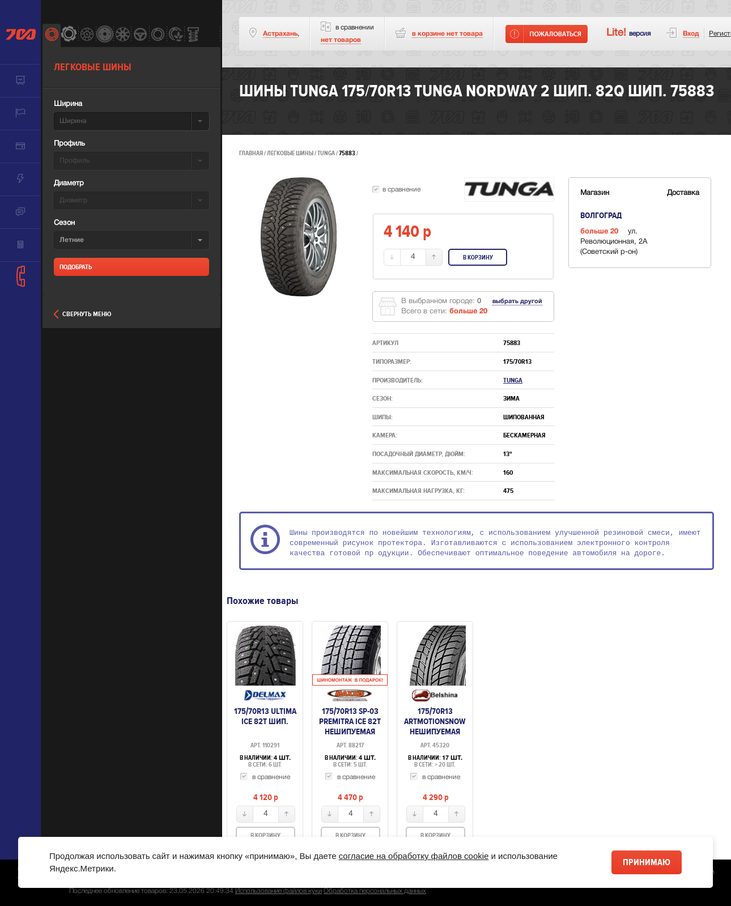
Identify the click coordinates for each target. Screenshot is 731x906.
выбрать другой (517, 301)
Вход (691, 34)
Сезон (64, 223)
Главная (251, 153)
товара (447, 34)
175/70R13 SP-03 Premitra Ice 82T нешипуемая (350, 721)
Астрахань (280, 34)
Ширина (68, 104)
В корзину (478, 257)
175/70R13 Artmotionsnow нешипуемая (435, 721)
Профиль (69, 144)
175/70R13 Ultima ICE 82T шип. (265, 716)
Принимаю (646, 862)
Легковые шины (290, 153)
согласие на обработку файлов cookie (414, 856)
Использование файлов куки (278, 891)
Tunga (326, 153)
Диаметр (69, 183)
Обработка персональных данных (375, 891)
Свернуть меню (82, 314)
